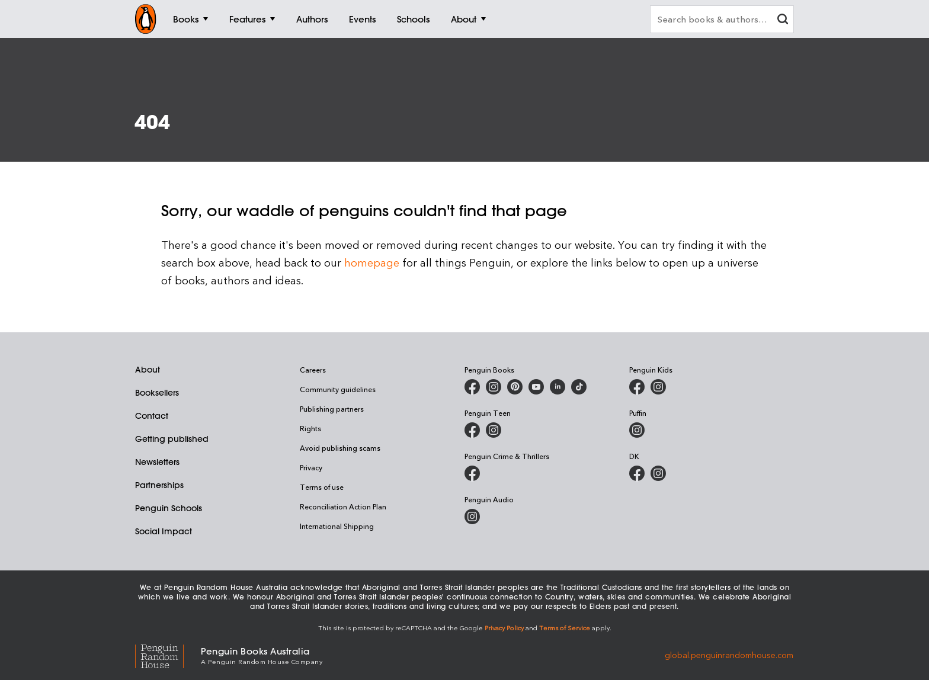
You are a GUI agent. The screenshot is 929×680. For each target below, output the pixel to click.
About (147, 369)
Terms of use (322, 487)
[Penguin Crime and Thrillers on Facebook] (472, 473)
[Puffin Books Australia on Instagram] (637, 430)
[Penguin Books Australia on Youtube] (536, 386)
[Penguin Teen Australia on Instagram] (493, 430)
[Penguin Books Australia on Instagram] (493, 386)
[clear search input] (782, 20)
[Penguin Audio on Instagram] (472, 516)
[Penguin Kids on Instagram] (658, 386)
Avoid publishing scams (340, 447)
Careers (313, 369)
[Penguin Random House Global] (168, 655)
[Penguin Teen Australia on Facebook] (472, 430)
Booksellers (157, 392)
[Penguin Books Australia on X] (515, 386)
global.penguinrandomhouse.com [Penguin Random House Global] (729, 655)
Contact (151, 415)
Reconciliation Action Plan (343, 506)
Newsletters (157, 462)
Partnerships (159, 485)
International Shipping (337, 526)
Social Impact (163, 531)
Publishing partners (332, 408)
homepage (371, 262)
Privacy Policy (504, 628)
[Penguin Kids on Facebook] (637, 386)
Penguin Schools (168, 508)
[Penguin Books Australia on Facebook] (472, 386)
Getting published (172, 439)
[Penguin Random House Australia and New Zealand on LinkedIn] (557, 386)
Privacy (311, 467)
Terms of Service (564, 628)
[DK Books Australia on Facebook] (637, 473)
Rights (310, 428)
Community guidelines (338, 389)
